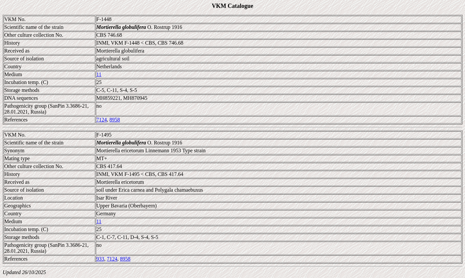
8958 (115, 119)
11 (98, 74)
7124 (101, 119)
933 (100, 259)
